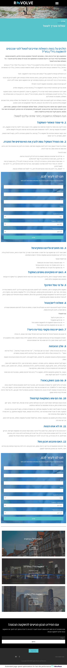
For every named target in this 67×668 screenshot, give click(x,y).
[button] (57, 3)
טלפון (61, 199)
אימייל (61, 206)
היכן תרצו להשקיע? (58, 214)
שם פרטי (60, 184)
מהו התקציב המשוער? (57, 221)
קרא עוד (33, 547)
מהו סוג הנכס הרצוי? (57, 229)
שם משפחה (59, 191)
